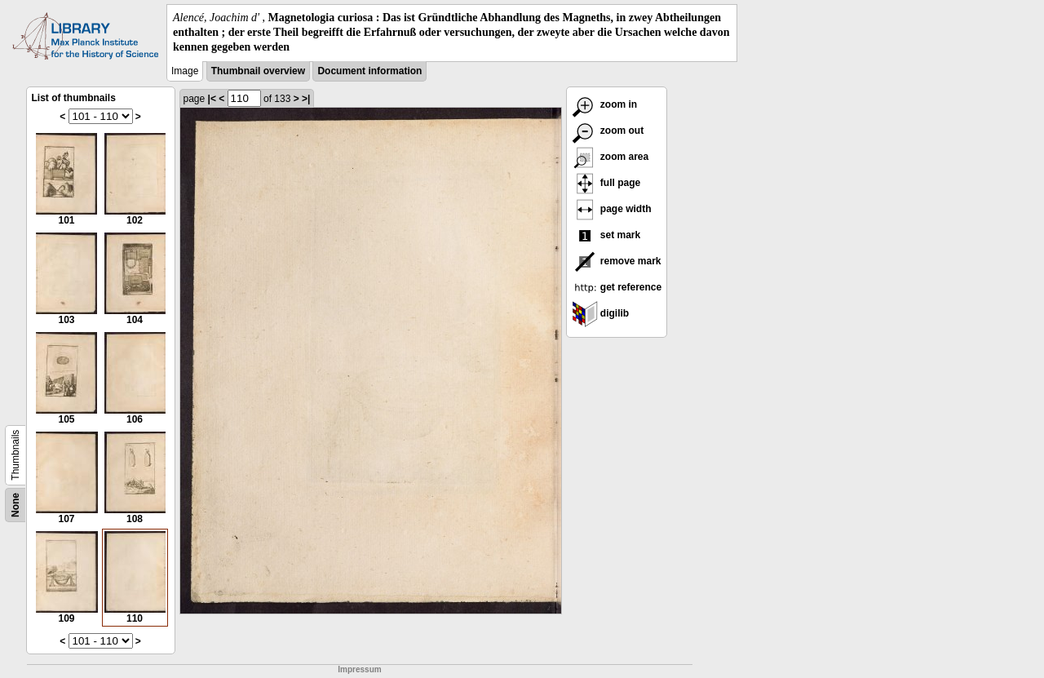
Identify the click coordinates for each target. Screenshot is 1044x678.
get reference (617, 287)
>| (306, 98)
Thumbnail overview (258, 71)
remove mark (616, 261)
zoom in (605, 104)
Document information (369, 71)
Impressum (359, 669)
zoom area (610, 156)
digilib (601, 313)
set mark (606, 235)
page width (612, 209)
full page (606, 182)
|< (212, 98)
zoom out (608, 130)
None (15, 505)
